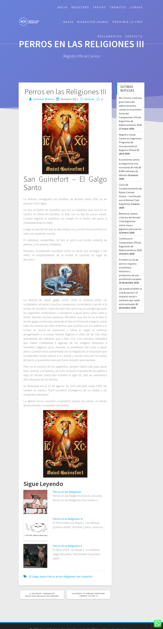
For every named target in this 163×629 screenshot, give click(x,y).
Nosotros (80, 7)
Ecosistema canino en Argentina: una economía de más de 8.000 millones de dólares (130, 167)
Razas (68, 22)
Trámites (118, 7)
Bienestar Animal (93, 22)
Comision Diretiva (43, 99)
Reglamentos (109, 36)
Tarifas (99, 7)
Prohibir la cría (128, 22)
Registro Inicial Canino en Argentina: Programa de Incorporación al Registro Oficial (130, 142)
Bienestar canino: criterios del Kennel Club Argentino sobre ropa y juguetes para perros (130, 221)
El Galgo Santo (37, 576)
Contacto (134, 36)
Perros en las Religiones (67, 492)
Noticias (89, 99)
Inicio (62, 7)
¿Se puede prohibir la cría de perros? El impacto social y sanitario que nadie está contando (130, 296)
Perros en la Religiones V (67, 546)
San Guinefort (84, 576)
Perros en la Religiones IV (68, 519)
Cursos (136, 7)
